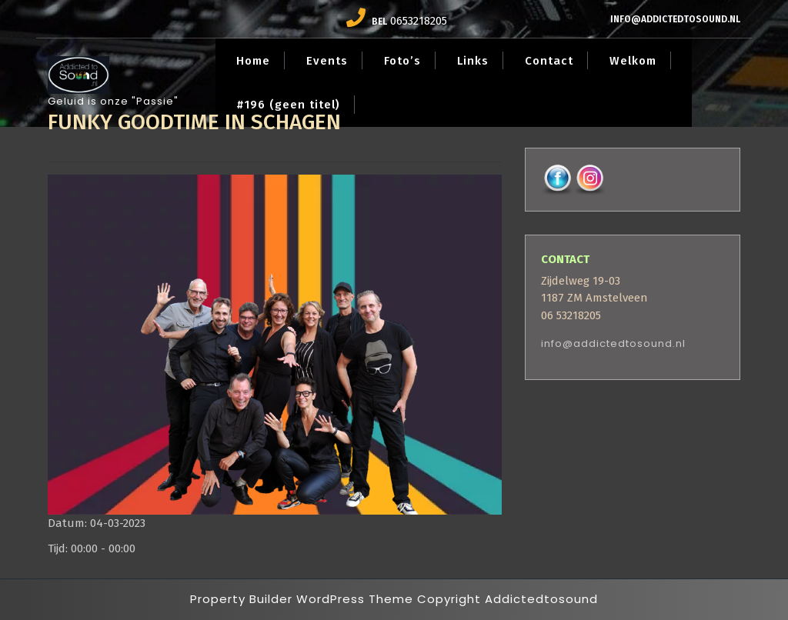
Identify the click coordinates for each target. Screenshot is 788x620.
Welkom (632, 61)
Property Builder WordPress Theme (301, 599)
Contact (549, 61)
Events (327, 61)
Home (253, 61)
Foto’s (402, 61)
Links (473, 61)
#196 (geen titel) (288, 105)
